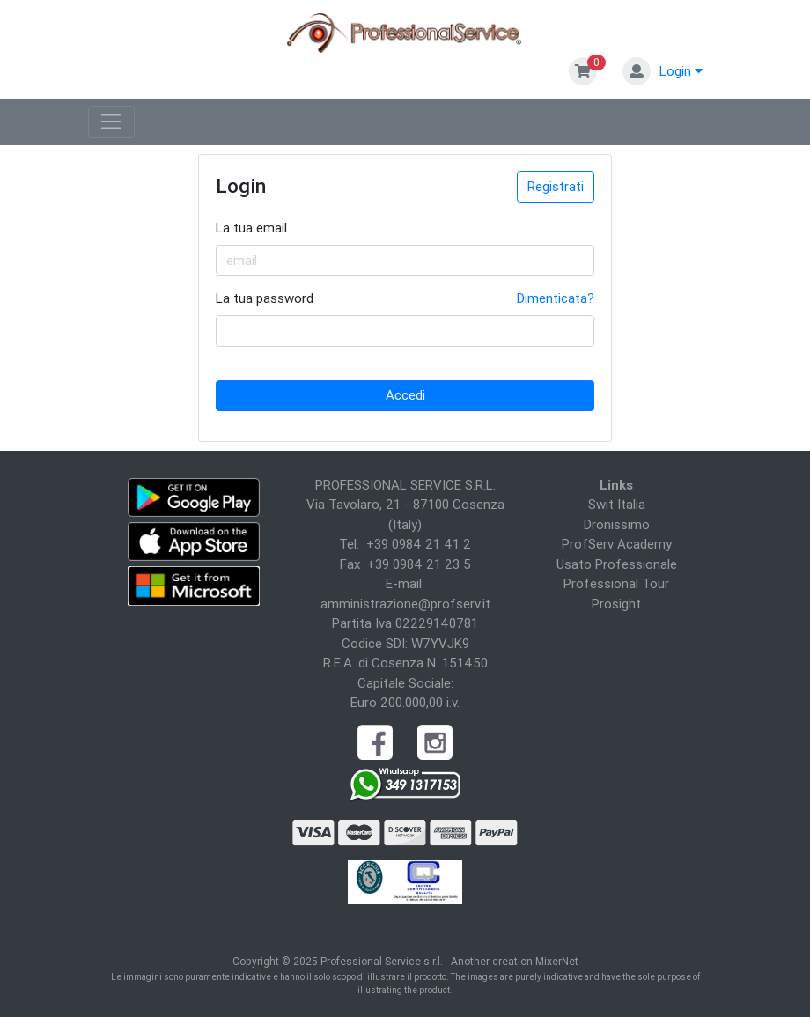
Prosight (616, 603)
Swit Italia (616, 504)
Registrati (555, 186)
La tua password (264, 298)
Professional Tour (616, 583)
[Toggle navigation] (111, 122)
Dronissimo (617, 524)
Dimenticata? (555, 298)
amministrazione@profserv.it (405, 603)
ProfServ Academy (617, 543)
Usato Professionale (616, 564)
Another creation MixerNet (514, 961)
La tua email (251, 227)
